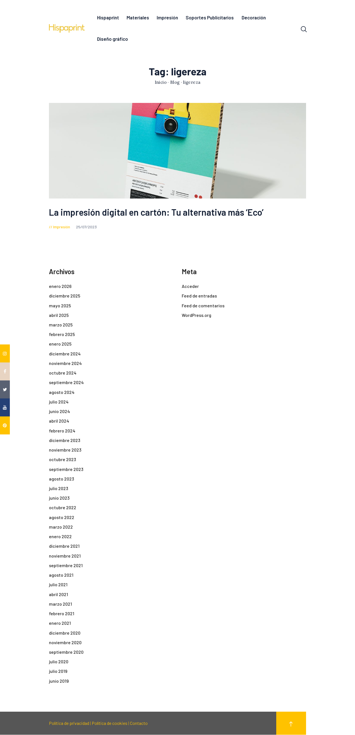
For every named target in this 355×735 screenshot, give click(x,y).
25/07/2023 (86, 227)
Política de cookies (109, 723)
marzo (61, 325)
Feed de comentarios (203, 305)
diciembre (64, 296)
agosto (62, 392)
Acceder (190, 286)
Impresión (61, 227)
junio (59, 411)
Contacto (139, 723)
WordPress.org (196, 315)
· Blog (173, 82)
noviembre (65, 363)
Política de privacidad (69, 723)
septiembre (66, 382)
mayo (60, 305)
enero (60, 286)
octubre (63, 373)
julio (59, 402)
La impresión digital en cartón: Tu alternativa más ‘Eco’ (156, 212)
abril (59, 315)
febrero (62, 334)
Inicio (161, 82)
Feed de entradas (199, 296)
